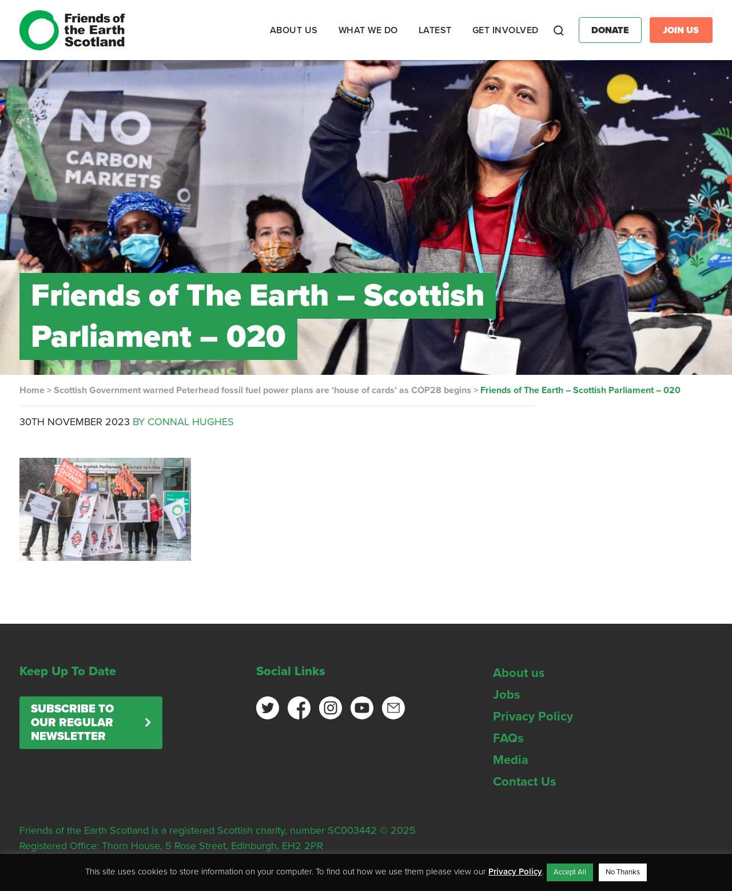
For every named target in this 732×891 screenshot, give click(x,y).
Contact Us (524, 781)
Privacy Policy (533, 716)
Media (510, 760)
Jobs (506, 694)
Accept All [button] (570, 872)
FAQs (508, 738)
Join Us (681, 30)
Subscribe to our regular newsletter (72, 722)
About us (519, 673)
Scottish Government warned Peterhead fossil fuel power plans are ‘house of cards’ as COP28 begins (262, 390)
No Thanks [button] (623, 872)
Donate (610, 30)
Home (32, 390)
